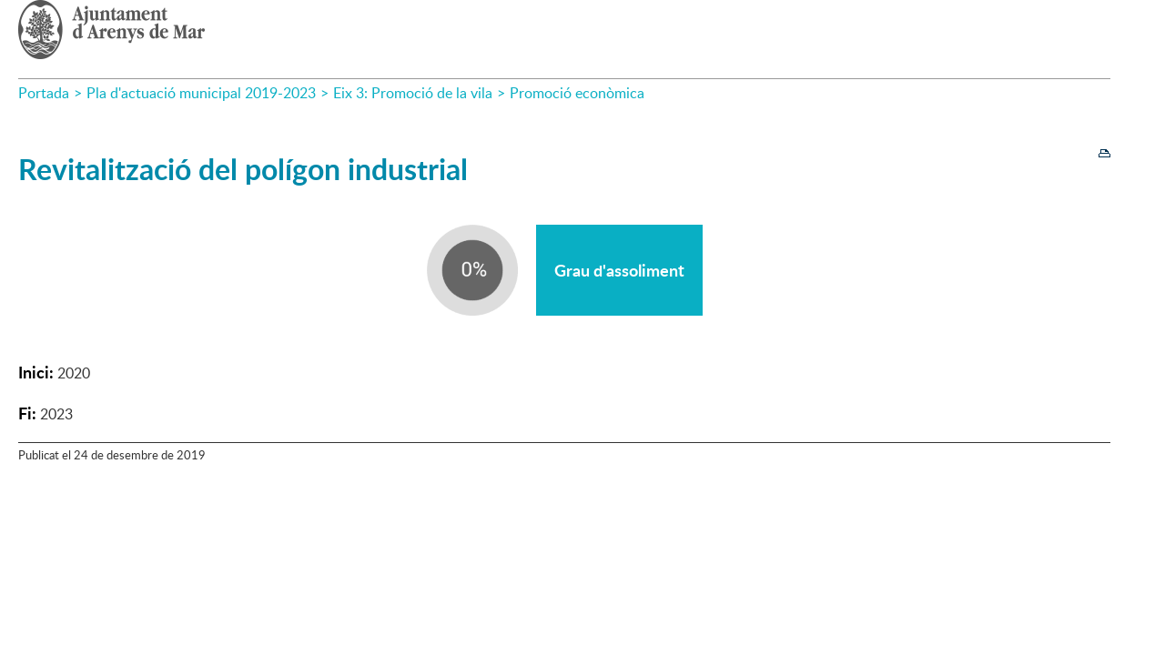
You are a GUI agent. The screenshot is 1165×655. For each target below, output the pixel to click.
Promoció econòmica (577, 93)
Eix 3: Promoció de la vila (412, 93)
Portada (43, 93)
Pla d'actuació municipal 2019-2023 (201, 93)
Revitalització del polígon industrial (243, 168)
